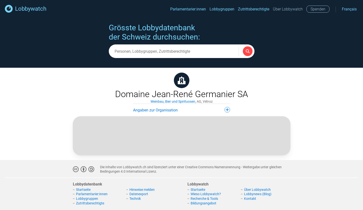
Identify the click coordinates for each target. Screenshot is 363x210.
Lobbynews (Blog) (257, 194)
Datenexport (138, 194)
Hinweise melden (142, 190)
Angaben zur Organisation (181, 110)
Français (349, 9)
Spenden (318, 9)
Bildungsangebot (203, 203)
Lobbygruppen (222, 9)
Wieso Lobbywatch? (206, 194)
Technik (135, 199)
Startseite (83, 190)
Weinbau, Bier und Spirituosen (173, 101)
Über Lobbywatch (288, 9)
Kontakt (250, 199)
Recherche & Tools (204, 199)
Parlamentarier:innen (188, 9)
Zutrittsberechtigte (253, 9)
